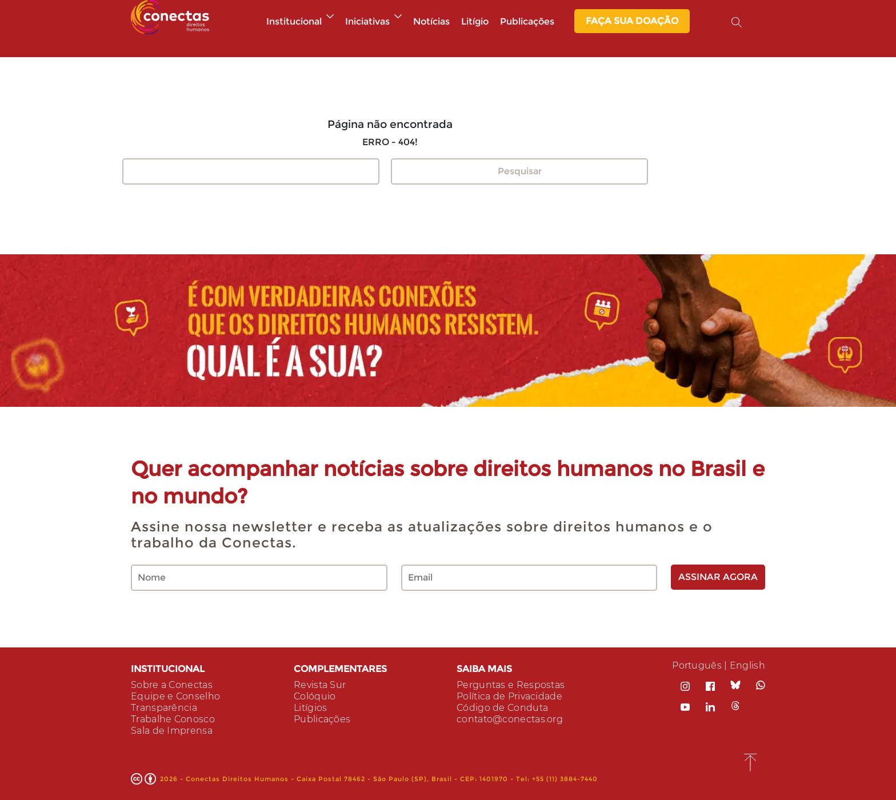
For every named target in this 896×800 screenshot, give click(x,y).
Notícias (431, 21)
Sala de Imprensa (172, 730)
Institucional (300, 21)
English (747, 665)
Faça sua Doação (632, 20)
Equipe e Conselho (175, 696)
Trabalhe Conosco (173, 719)
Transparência (164, 707)
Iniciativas (373, 21)
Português (697, 665)
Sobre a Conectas (172, 684)
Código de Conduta (502, 707)
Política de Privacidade (509, 696)
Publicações (527, 21)
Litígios (310, 707)
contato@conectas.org (510, 719)
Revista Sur (320, 684)
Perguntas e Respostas (511, 684)
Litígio (475, 21)
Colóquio (314, 696)
